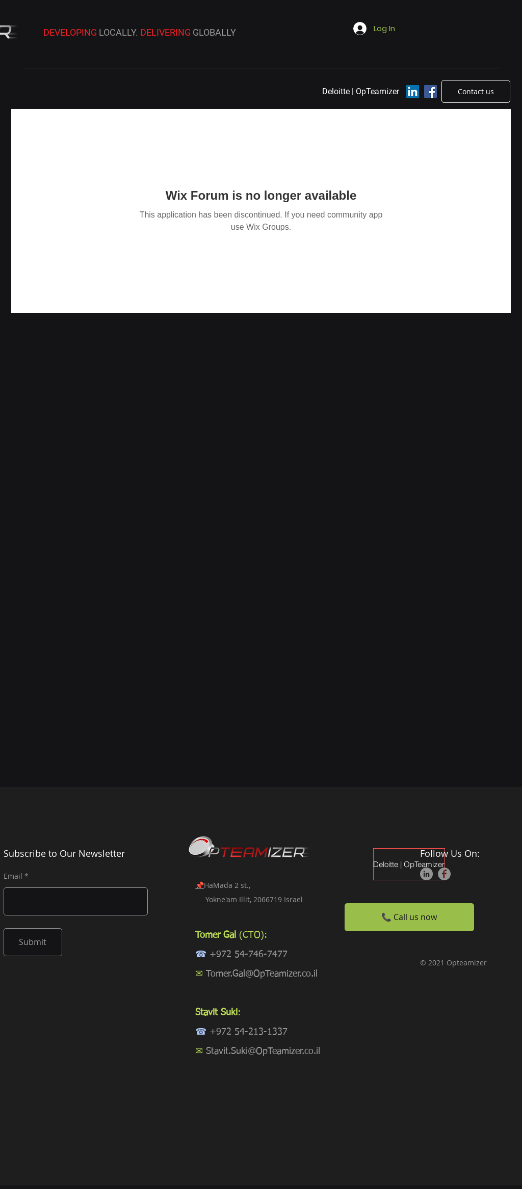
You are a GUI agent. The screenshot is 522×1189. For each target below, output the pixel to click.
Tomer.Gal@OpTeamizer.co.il (262, 974)
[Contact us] (475, 91)
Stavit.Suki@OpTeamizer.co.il (263, 1051)
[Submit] (33, 942)
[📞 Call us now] (409, 917)
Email (13, 876)
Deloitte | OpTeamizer (409, 864)
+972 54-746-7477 (249, 954)
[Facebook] (430, 91)
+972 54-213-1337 (249, 1032)
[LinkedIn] (412, 91)
